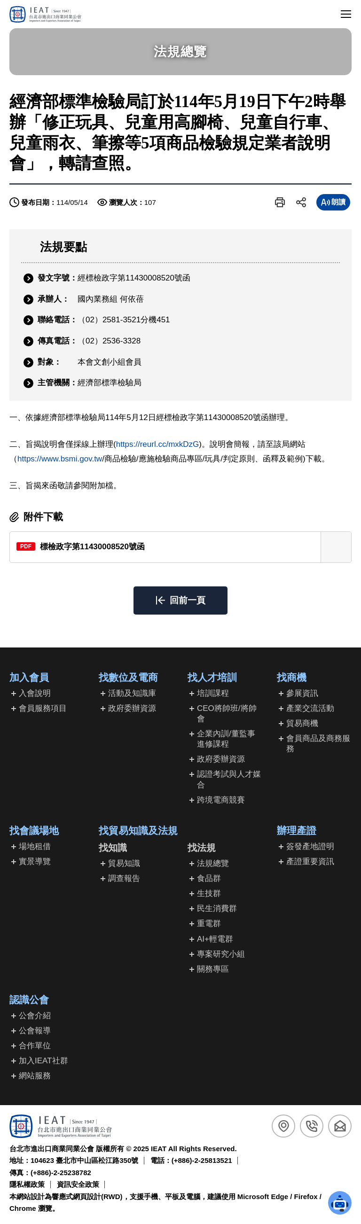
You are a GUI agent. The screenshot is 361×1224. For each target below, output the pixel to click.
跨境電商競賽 (221, 799)
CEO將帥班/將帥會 (227, 713)
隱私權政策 (27, 1184)
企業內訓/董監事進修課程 (226, 738)
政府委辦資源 (132, 708)
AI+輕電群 (215, 939)
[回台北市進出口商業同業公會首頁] (45, 14)
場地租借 (35, 846)
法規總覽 (213, 863)
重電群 (209, 923)
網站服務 (35, 1075)
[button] (279, 202)
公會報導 (35, 1030)
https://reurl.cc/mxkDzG (157, 444)
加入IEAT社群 (43, 1060)
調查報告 (124, 878)
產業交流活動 (310, 708)
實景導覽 (35, 861)
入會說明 (35, 693)
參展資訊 (302, 693)
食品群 (209, 878)
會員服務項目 (43, 708)
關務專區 (213, 969)
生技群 (209, 893)
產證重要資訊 (310, 861)
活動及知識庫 (132, 693)
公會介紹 (35, 1015)
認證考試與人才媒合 (229, 779)
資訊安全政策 (78, 1184)
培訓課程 (213, 693)
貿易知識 (124, 863)
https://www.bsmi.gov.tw (59, 458)
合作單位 (35, 1045)
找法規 (202, 847)
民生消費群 (217, 908)
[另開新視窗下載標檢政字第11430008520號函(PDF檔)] (180, 547)
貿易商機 (302, 723)
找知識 (113, 847)
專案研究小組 (221, 954)
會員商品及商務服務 (318, 743)
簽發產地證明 (310, 846)
